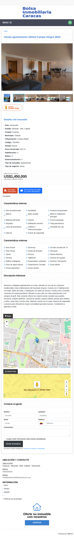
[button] (70, 43)
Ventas (6, 489)
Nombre (7, 412)
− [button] (7, 326)
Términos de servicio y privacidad (34, 448)
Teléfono (41, 419)
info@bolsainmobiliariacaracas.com (17, 477)
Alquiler (7, 492)
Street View (13, 107)
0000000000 (7, 472)
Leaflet (51, 367)
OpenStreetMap (65, 367)
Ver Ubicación (30, 390)
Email (6, 419)
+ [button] (7, 322)
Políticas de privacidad (13, 499)
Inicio (6, 31)
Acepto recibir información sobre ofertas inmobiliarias (26, 439)
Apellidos (42, 412)
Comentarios (8, 427)
